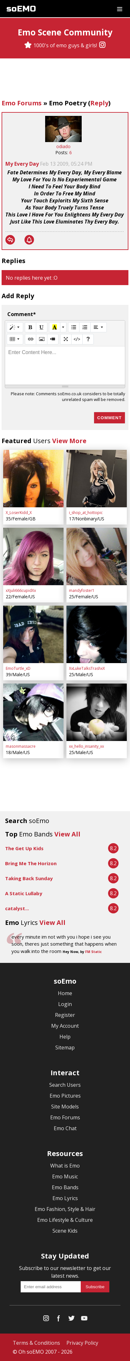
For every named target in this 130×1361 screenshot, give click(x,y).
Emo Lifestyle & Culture (65, 1219)
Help (65, 1036)
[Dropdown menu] (119, 9)
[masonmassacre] (33, 712)
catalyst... (17, 908)
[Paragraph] (98, 327)
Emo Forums (22, 103)
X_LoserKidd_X (19, 512)
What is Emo (65, 1165)
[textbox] (65, 365)
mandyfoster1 (81, 590)
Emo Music (65, 1176)
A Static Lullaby (23, 893)
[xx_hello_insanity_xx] (96, 712)
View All (67, 834)
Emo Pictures (65, 1095)
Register (65, 1014)
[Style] (15, 327)
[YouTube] (84, 1319)
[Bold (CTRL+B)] (30, 327)
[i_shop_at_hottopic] (96, 478)
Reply (99, 103)
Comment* (21, 314)
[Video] (52, 339)
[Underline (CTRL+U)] (41, 327)
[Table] (15, 339)
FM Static (93, 951)
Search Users (65, 1084)
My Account (65, 1025)
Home (65, 993)
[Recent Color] (54, 327)
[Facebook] (59, 1319)
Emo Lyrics (65, 1198)
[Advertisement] (65, 79)
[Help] (88, 339)
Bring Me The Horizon (31, 863)
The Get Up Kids (24, 848)
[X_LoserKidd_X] (33, 478)
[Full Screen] (66, 339)
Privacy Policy (82, 1342)
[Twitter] (71, 1319)
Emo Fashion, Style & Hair (65, 1209)
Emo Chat (65, 1128)
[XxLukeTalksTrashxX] (96, 634)
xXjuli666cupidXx (21, 590)
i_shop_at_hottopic (86, 512)
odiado (63, 146)
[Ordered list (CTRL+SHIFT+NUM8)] (85, 327)
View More (69, 440)
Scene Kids (65, 1230)
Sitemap (65, 1047)
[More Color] (63, 327)
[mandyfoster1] (96, 556)
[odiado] (63, 140)
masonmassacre (21, 746)
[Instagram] (102, 45)
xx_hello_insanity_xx (86, 746)
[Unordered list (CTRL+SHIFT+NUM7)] (73, 327)
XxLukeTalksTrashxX (87, 668)
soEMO (21, 9)
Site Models (65, 1106)
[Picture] (41, 339)
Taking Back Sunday (29, 878)
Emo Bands (65, 1187)
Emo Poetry (67, 103)
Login (65, 1004)
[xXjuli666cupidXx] (33, 556)
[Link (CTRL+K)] (30, 339)
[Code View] (77, 339)
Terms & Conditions (36, 1342)
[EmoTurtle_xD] (33, 634)
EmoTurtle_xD (18, 668)
